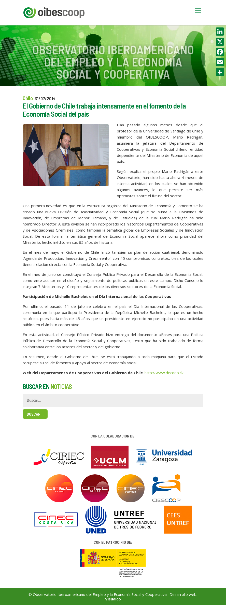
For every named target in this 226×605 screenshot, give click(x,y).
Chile (28, 98)
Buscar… (35, 414)
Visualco (113, 598)
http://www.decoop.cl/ (164, 372)
